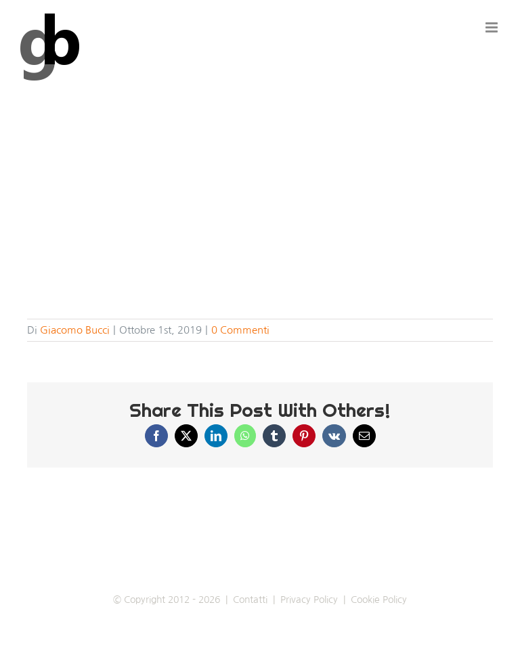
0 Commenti (240, 330)
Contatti (250, 599)
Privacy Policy (309, 599)
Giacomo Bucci (75, 330)
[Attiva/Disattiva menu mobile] (492, 27)
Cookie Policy (379, 599)
